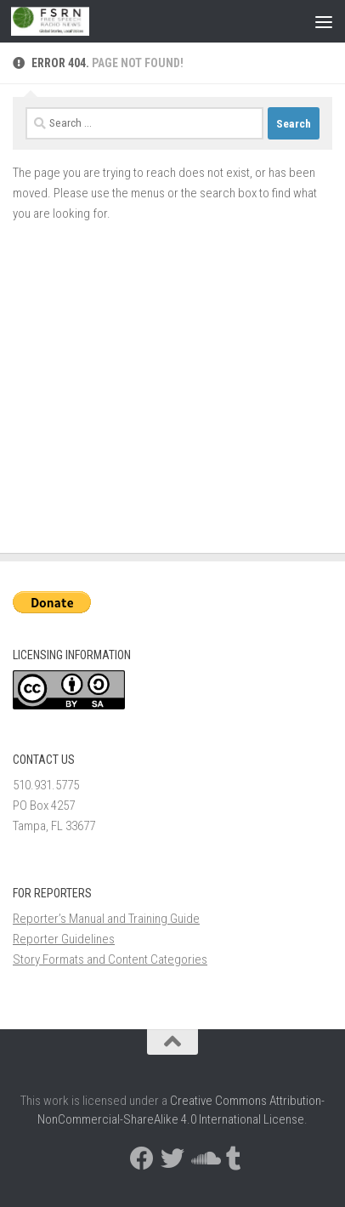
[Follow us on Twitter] (172, 1158)
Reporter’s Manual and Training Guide (106, 918)
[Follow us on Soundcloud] (203, 1158)
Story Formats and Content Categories (110, 959)
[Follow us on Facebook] (142, 1158)
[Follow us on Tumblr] (234, 1158)
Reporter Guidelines (64, 939)
